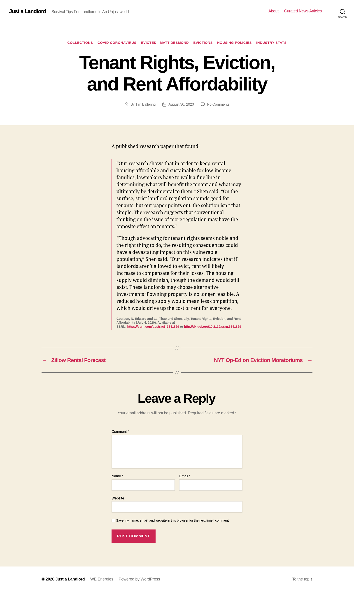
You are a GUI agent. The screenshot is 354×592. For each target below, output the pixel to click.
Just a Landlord (27, 11)
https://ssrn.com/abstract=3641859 (153, 326)
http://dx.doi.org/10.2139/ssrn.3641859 (212, 326)
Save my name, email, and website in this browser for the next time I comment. (173, 520)
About (273, 11)
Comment (120, 432)
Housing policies (234, 42)
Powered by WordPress (139, 579)
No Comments (218, 104)
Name (117, 476)
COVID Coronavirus (117, 42)
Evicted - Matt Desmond (165, 42)
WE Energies (101, 579)
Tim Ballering (145, 104)
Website (118, 498)
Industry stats (271, 42)
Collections (80, 42)
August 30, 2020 (181, 104)
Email (184, 476)
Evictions (203, 42)
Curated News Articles (303, 11)
